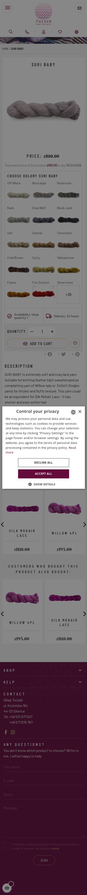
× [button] (79, 412)
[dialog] (43, 447)
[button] (43, 484)
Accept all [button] (43, 474)
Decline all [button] (43, 463)
